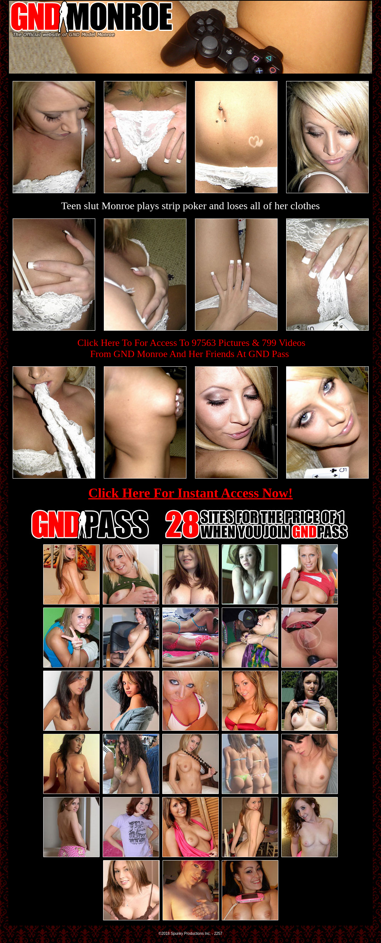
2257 (218, 933)
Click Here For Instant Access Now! (190, 493)
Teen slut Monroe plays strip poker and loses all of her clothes (190, 205)
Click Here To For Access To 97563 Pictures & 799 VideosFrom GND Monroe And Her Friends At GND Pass (191, 348)
